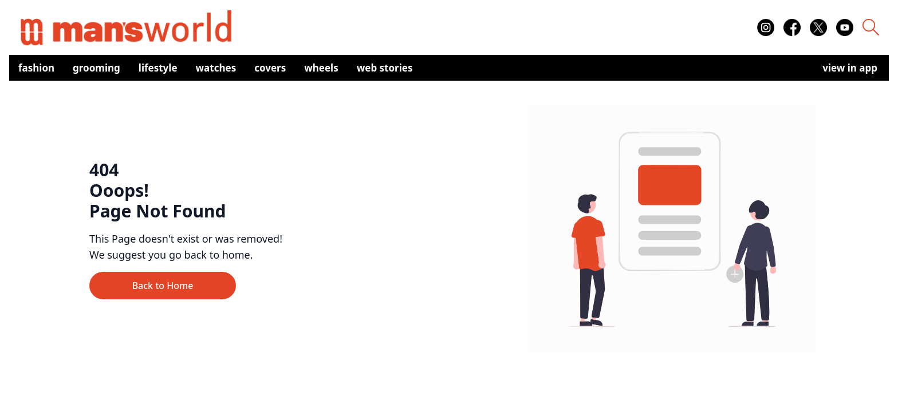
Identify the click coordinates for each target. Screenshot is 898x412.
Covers (270, 67)
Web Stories (385, 67)
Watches (216, 67)
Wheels (321, 67)
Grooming (96, 67)
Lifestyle (158, 67)
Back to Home (163, 285)
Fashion (36, 67)
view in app (849, 67)
